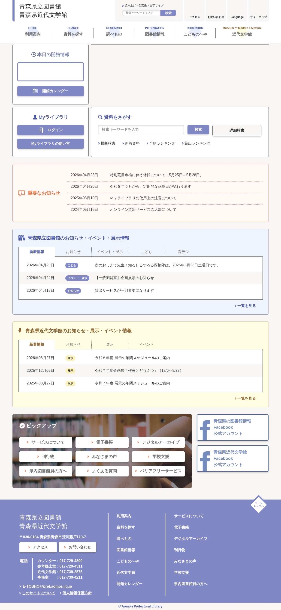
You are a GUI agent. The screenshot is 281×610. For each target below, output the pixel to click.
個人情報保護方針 (77, 593)
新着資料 (132, 143)
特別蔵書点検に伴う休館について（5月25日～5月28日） (156, 175)
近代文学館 (126, 572)
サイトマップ (258, 17)
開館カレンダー (129, 584)
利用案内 (124, 516)
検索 (168, 13)
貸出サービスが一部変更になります (124, 290)
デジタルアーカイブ (190, 539)
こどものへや (128, 561)
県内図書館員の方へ (190, 584)
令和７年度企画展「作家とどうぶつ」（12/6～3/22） (139, 370)
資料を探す (126, 527)
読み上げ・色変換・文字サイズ (144, 5)
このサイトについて (38, 593)
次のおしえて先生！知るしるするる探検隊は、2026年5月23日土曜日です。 (157, 265)
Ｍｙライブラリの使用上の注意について (143, 198)
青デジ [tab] (183, 252)
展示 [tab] (110, 344)
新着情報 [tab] (36, 252)
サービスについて (189, 516)
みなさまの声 (185, 561)
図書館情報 (126, 550)
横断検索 (108, 143)
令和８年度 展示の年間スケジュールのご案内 (132, 358)
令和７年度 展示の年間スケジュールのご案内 (132, 383)
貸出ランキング (197, 143)
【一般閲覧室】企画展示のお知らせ (124, 278)
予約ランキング (162, 143)
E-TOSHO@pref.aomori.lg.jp (47, 586)
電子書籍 (181, 527)
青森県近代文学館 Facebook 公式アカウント (230, 458)
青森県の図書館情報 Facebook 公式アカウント (232, 427)
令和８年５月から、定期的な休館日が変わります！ (152, 186)
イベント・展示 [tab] (110, 252)
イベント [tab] (146, 344)
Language (237, 17)
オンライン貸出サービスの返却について (143, 209)
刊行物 (179, 550)
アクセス (194, 17)
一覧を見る (246, 306)
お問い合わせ (216, 17)
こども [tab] (146, 252)
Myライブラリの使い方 (50, 144)
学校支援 (181, 572)
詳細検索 (237, 130)
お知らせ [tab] (73, 252)
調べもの (124, 539)
